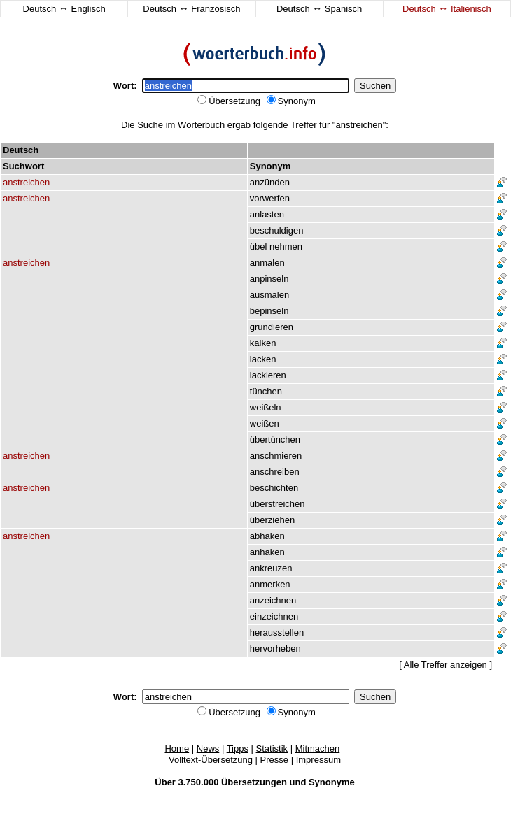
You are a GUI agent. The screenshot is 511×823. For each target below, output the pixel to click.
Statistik (272, 748)
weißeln (265, 407)
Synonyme (332, 782)
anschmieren (276, 455)
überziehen (272, 520)
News (208, 748)
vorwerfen (270, 198)
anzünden (270, 182)
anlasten (267, 214)
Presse (274, 759)
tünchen (266, 391)
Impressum (318, 759)
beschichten (274, 487)
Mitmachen (317, 748)
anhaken (267, 552)
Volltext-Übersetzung (211, 759)
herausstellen (277, 632)
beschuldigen (277, 230)
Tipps (237, 748)
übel (258, 246)
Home (176, 748)
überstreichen (277, 504)
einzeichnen (274, 616)
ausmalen (269, 294)
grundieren (271, 327)
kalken (263, 343)
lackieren (268, 375)
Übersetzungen (254, 782)
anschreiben (275, 471)
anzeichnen (273, 600)
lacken (263, 359)
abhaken (267, 536)
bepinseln (269, 311)
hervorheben (275, 648)
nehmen (286, 246)
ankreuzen (271, 568)
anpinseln (269, 278)
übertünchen (275, 439)
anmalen (267, 262)
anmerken (270, 584)
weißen (264, 423)
